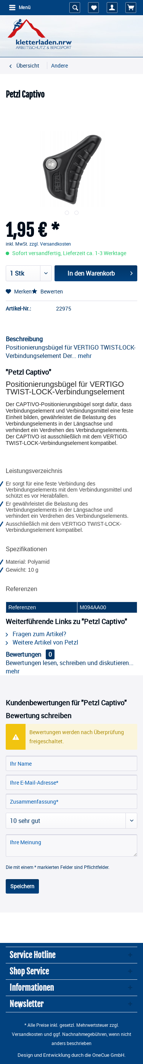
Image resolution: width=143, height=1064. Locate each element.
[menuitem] (19, 7)
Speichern (22, 886)
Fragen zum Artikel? (36, 634)
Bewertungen (23, 654)
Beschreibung (24, 339)
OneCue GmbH (108, 1054)
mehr (84, 356)
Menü (20, 7)
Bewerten (47, 291)
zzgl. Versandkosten (50, 244)
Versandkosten (27, 1034)
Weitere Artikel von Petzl (42, 642)
